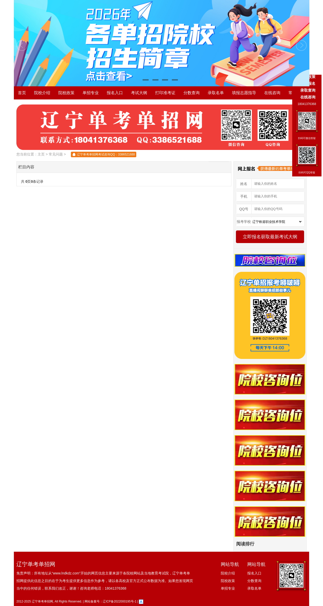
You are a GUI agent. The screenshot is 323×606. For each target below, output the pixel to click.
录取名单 (216, 93)
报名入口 (115, 93)
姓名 (243, 184)
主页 (41, 154)
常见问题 (56, 154)
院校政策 (66, 93)
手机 (243, 196)
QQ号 (243, 209)
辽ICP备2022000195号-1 (119, 601)
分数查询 (191, 93)
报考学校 (244, 222)
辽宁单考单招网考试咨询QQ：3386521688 (106, 154)
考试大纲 (139, 93)
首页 (22, 93)
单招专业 (91, 93)
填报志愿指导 (244, 93)
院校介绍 (42, 93)
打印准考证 (165, 93)
